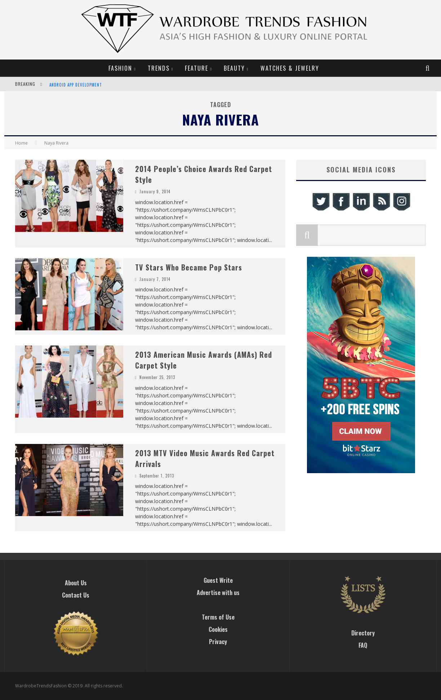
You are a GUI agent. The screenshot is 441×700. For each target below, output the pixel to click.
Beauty (234, 68)
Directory (363, 633)
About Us (76, 582)
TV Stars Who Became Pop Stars (188, 267)
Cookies (218, 629)
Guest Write (218, 580)
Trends (159, 68)
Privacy (218, 641)
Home (21, 143)
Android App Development (75, 85)
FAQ (362, 645)
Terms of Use (218, 617)
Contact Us (75, 595)
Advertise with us (218, 592)
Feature (196, 68)
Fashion (120, 68)
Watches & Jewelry (289, 68)
